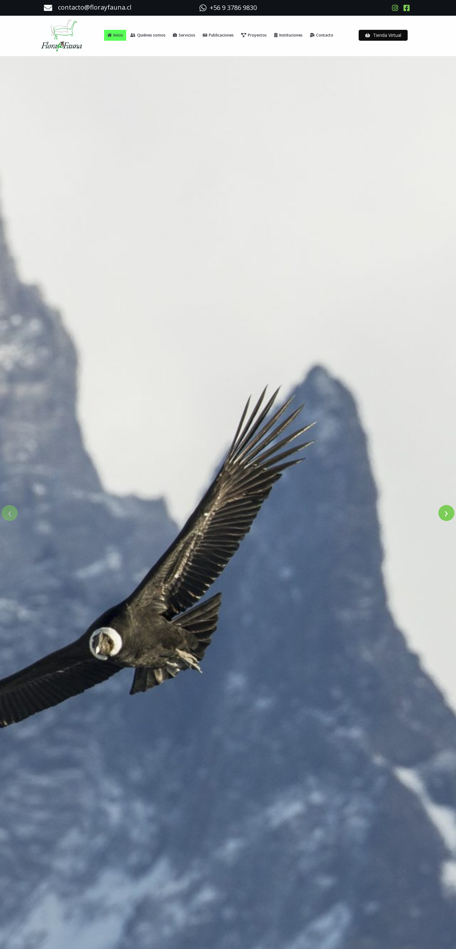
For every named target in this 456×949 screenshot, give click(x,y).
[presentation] (10, 504)
